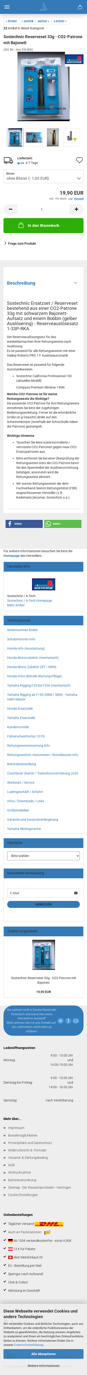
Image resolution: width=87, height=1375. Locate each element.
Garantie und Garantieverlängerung (32, 819)
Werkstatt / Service (20, 782)
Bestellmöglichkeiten (23, 1135)
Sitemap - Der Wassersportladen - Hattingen (39, 1187)
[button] (24, 524)
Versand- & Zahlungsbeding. (28, 1157)
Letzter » (60, 21)
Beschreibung (21, 283)
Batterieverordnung (22, 1180)
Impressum (16, 1128)
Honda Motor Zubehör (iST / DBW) (31, 667)
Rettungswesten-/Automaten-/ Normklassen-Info (42, 755)
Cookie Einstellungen (23, 1195)
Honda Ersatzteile (20, 708)
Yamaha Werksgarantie (24, 829)
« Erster (11, 21)
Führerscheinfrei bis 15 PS (26, 736)
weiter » (43, 21)
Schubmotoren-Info (21, 639)
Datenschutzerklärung (28, 1345)
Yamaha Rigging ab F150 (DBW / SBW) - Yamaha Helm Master (42, 697)
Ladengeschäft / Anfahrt (25, 792)
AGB (11, 1165)
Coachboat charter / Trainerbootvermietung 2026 (42, 773)
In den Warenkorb (38, 225)
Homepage (11, 556)
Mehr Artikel (15, 605)
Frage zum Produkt (22, 243)
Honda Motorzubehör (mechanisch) (33, 658)
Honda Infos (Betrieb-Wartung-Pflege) (34, 676)
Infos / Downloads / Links (25, 801)
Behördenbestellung (21, 764)
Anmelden (43, 904)
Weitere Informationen (44, 1366)
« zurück (27, 21)
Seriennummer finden (22, 630)
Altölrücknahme (19, 1172)
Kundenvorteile (18, 727)
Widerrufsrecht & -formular (27, 1150)
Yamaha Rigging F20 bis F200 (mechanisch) (39, 685)
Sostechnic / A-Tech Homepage (29, 600)
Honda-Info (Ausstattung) (26, 648)
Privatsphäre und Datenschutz (30, 1143)
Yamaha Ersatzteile (21, 718)
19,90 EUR (43, 992)
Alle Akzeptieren (43, 1354)
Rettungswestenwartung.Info (28, 745)
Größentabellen (18, 810)
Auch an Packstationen (29, 1232)
